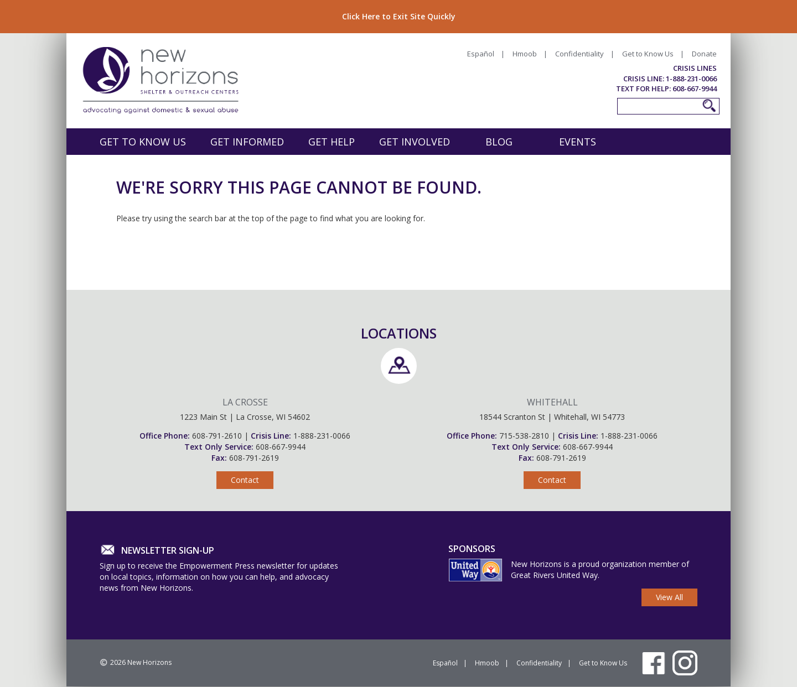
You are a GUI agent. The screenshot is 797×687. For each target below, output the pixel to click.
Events (577, 141)
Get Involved (414, 141)
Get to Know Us (648, 54)
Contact (245, 480)
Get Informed (247, 141)
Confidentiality (579, 54)
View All (669, 597)
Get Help (331, 141)
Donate (704, 54)
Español (480, 54)
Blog (499, 141)
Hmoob (525, 54)
